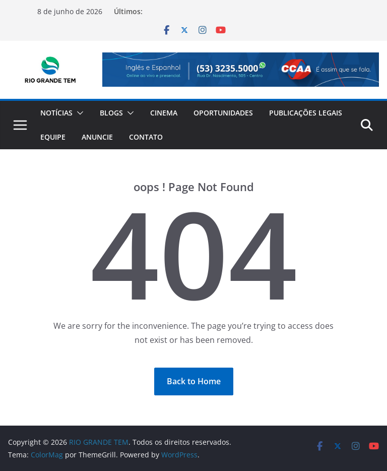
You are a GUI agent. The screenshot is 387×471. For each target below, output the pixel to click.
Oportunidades (223, 112)
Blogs (111, 112)
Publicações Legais (305, 112)
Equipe (53, 137)
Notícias (56, 112)
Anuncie (97, 137)
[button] (78, 113)
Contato (146, 137)
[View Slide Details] (240, 69)
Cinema (163, 112)
